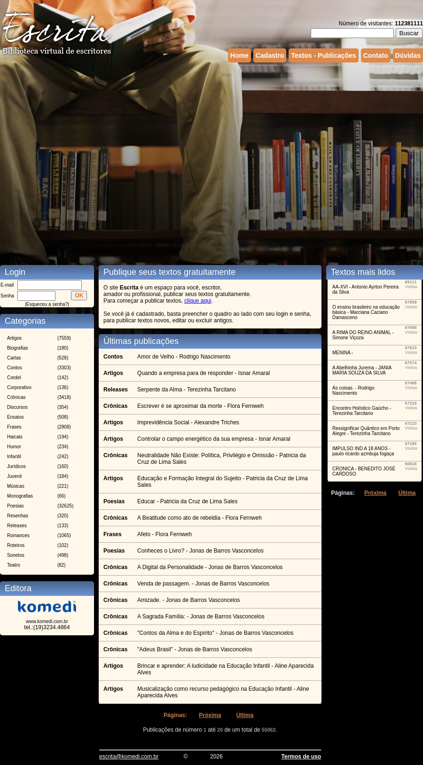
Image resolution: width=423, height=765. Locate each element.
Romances (18, 535)
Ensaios (15, 417)
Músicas (15, 486)
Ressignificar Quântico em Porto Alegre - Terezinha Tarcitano (366, 431)
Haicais (15, 436)
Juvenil (14, 476)
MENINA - (342, 352)
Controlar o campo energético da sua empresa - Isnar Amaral (213, 439)
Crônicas (16, 397)
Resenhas (17, 515)
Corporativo (19, 387)
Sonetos (15, 555)
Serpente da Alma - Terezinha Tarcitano (186, 389)
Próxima (210, 715)
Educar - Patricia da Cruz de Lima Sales (187, 501)
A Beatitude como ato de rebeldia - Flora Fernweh (199, 518)
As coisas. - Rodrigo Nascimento (353, 390)
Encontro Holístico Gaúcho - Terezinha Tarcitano (361, 411)
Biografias (17, 348)
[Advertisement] (99, 156)
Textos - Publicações (323, 55)
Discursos (17, 407)
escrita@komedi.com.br (128, 756)
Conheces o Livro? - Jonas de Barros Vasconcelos (200, 550)
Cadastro (270, 55)
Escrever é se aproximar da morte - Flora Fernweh (200, 406)
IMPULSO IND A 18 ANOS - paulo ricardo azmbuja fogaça (363, 451)
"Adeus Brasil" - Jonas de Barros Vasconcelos (194, 649)
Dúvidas (408, 55)
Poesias (15, 505)
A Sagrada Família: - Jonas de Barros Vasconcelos (201, 616)
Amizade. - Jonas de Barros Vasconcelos (188, 600)
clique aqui (197, 300)
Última (245, 715)
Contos (14, 367)
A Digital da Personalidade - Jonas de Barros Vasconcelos (209, 567)
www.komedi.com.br (47, 621)
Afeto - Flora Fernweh (164, 534)
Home (239, 55)
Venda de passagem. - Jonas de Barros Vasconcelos (203, 583)
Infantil (14, 456)
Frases (14, 426)
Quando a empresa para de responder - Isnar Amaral (203, 373)
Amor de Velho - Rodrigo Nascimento (183, 356)
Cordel (14, 377)
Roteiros (15, 545)
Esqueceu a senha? (47, 304)
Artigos (14, 338)
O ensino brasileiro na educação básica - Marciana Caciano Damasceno (366, 312)
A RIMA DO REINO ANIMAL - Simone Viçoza (363, 335)
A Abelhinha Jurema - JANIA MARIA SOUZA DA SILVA (362, 370)
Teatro (13, 565)
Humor (14, 446)
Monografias (20, 496)
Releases (17, 525)
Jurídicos (16, 466)
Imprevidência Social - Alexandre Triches (188, 422)
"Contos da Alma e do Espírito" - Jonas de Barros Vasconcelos (215, 633)
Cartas (14, 357)
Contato (375, 55)
